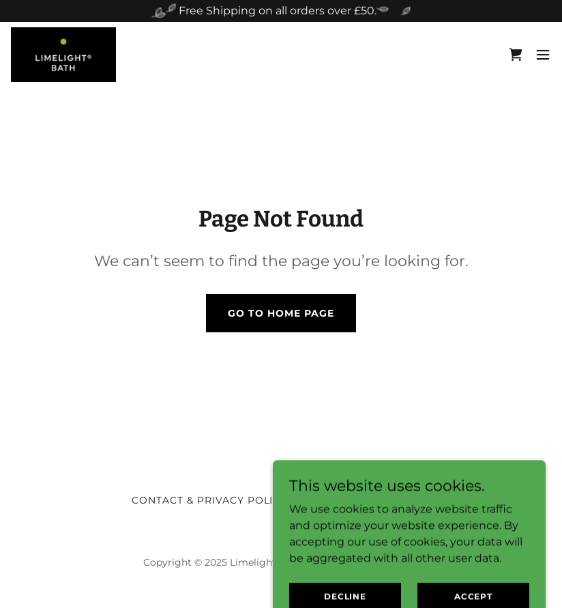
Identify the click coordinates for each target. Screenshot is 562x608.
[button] (543, 54)
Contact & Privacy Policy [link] (210, 500)
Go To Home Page (281, 313)
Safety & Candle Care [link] (364, 500)
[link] (63, 54)
